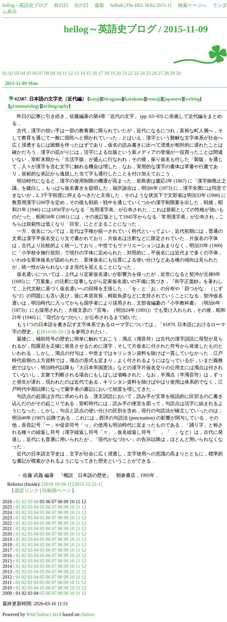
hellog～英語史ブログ (25, 5)
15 (88, 73)
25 (148, 73)
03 (16, 73)
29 (172, 73)
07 (40, 73)
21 (124, 73)
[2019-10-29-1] (57, 484)
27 (160, 73)
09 (52, 73)
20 (118, 73)
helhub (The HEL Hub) (132, 5)
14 (82, 73)
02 (10, 73)
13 (76, 73)
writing (192, 98)
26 (154, 73)
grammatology (25, 106)
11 (64, 73)
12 (70, 73)
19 (112, 73)
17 (100, 73)
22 (130, 73)
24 (142, 73)
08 (46, 73)
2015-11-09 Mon (21, 83)
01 (4, 73)
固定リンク (27, 490)
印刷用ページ (56, 490)
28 (166, 73)
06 (34, 73)
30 (178, 73)
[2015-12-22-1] (87, 484)
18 (106, 73)
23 (136, 73)
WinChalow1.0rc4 (43, 614)
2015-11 (164, 5)
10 (58, 73)
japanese (173, 98)
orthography (56, 106)
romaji (154, 98)
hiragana (112, 98)
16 (94, 73)
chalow (87, 614)
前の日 (61, 5)
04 (22, 73)
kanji (94, 98)
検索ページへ (192, 5)
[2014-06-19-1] (53, 331)
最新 (99, 5)
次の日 (81, 5)
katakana (134, 98)
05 (28, 73)
